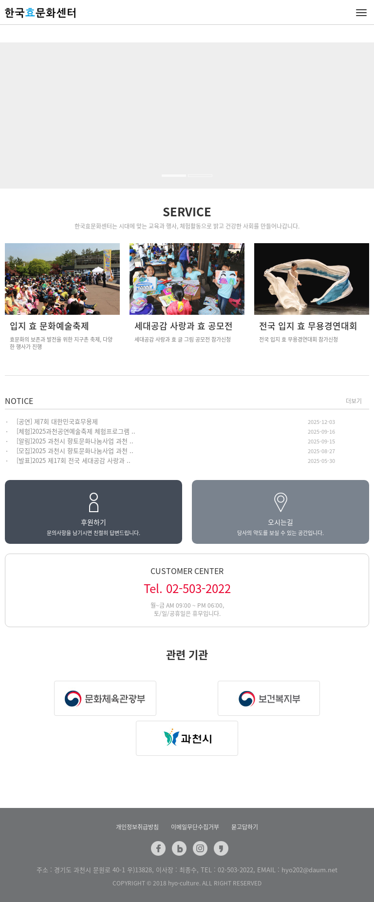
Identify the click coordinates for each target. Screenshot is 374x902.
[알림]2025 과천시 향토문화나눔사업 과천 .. (75, 440)
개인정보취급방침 (137, 827)
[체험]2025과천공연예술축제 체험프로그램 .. (76, 431)
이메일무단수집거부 (195, 827)
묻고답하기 (244, 827)
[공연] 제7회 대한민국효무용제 (57, 421)
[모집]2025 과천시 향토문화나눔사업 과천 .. (75, 450)
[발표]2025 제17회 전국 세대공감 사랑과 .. (74, 460)
